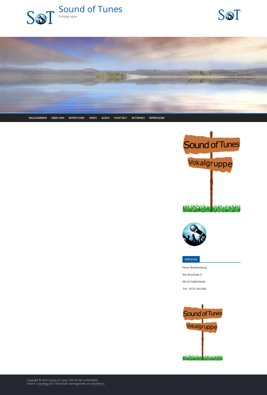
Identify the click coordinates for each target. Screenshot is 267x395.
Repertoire (77, 118)
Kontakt (120, 118)
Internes (138, 118)
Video (93, 118)
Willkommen (38, 118)
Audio (105, 118)
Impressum (156, 118)
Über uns (57, 118)
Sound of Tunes (91, 9)
